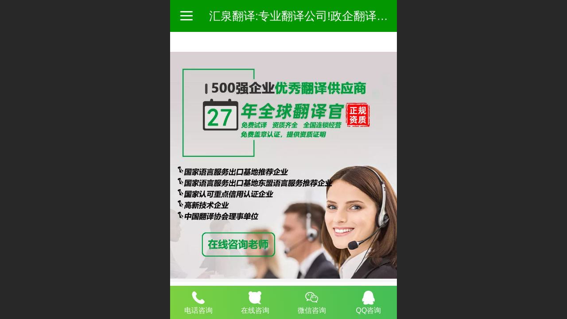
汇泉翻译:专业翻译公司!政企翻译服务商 (310, 16)
